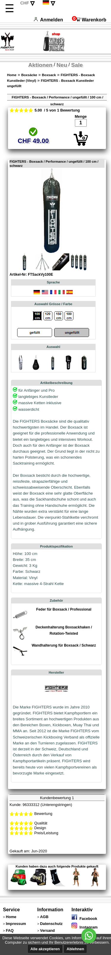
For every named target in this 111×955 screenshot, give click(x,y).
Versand (47, 930)
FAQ (10, 930)
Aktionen (40, 65)
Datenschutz (51, 923)
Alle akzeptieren (45, 949)
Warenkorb (89, 19)
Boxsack (49, 75)
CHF (24, 3)
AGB (44, 917)
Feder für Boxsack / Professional (63, 609)
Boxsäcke (29, 75)
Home (12, 75)
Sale (77, 65)
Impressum (16, 923)
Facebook (84, 918)
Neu (62, 65)
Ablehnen (75, 949)
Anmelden (48, 19)
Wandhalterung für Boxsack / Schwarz (64, 645)
